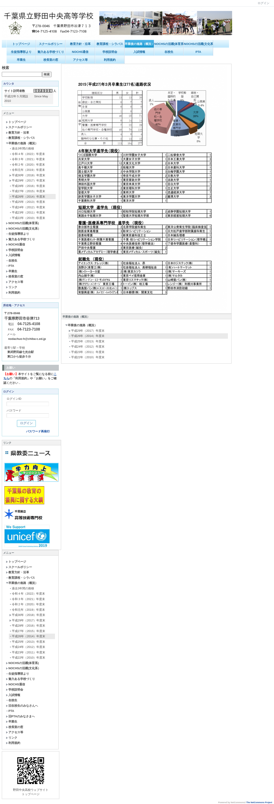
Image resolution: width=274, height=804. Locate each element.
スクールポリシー (50, 44)
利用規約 (110, 59)
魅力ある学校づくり (50, 52)
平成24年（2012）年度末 (27, 207)
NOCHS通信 (80, 52)
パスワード (14, 410)
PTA (198, 52)
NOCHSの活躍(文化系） (198, 44)
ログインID (14, 398)
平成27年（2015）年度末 (27, 191)
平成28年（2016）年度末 (27, 186)
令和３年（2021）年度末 (27, 159)
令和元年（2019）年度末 (27, 170)
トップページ (21, 44)
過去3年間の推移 (21, 148)
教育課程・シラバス (110, 44)
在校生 (168, 52)
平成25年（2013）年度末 (27, 201)
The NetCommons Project (259, 802)
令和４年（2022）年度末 (27, 154)
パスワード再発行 (38, 431)
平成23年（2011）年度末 (27, 212)
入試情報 (139, 52)
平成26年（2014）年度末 (27, 196)
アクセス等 (80, 59)
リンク (11, 287)
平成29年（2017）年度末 (27, 180)
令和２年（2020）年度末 (27, 164)
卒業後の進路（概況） (139, 44)
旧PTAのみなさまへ (20, 716)
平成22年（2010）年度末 (27, 218)
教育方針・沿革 (80, 44)
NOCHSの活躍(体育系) (169, 44)
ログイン (263, 3)
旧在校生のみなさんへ (22, 705)
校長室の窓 (50, 59)
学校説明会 (109, 52)
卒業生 (21, 59)
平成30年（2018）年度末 (27, 175)
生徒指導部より (21, 52)
